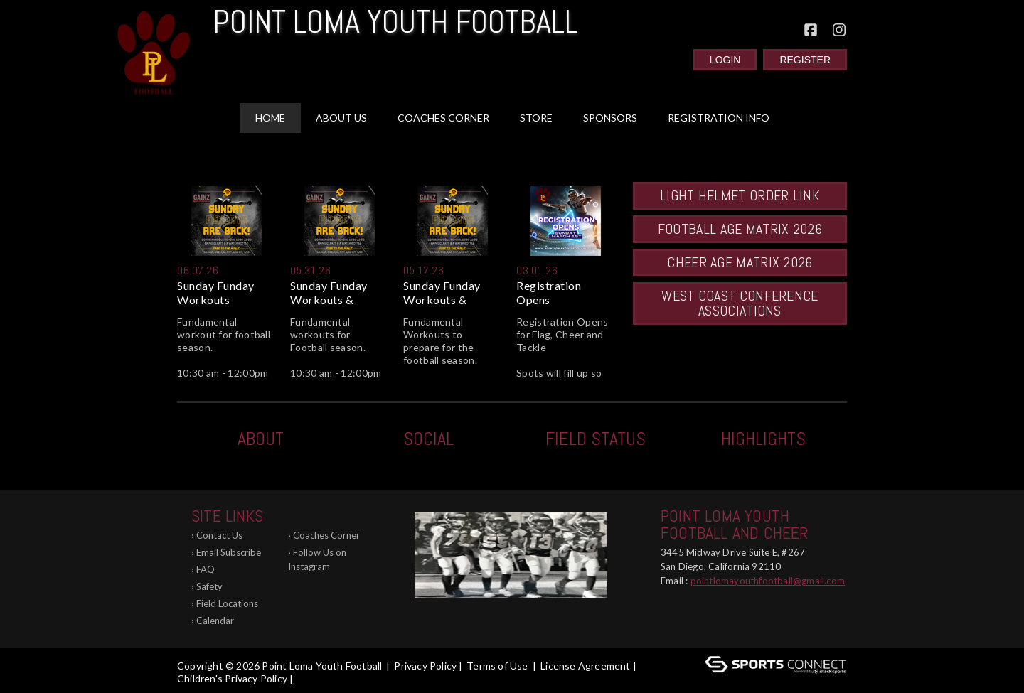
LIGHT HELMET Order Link (740, 195)
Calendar (215, 620)
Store (536, 118)
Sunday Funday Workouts (216, 292)
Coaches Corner (443, 118)
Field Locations (227, 603)
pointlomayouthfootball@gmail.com (767, 580)
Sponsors (610, 118)
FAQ (205, 569)
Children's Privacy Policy (232, 678)
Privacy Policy (425, 666)
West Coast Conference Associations (739, 303)
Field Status (595, 439)
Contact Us (219, 535)
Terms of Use (497, 666)
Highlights (763, 439)
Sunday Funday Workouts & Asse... (442, 293)
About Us (341, 118)
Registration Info (718, 118)
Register (805, 59)
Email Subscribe (228, 552)
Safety (209, 586)
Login (725, 59)
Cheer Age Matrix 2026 (739, 262)
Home (270, 118)
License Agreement (585, 666)
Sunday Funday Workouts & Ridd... (329, 293)
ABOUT (261, 439)
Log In (316, 678)
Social (428, 439)
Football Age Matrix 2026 (740, 229)
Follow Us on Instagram (317, 559)
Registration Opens (548, 292)
